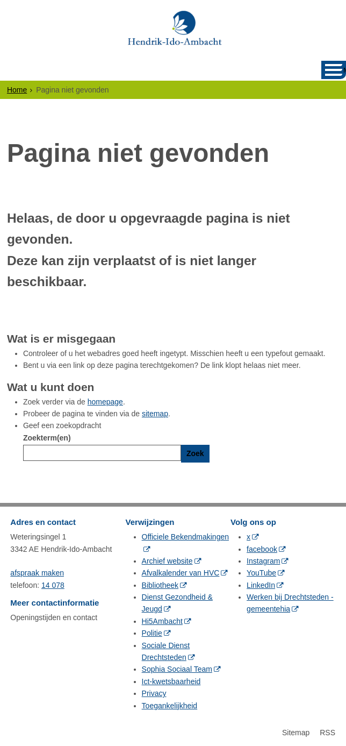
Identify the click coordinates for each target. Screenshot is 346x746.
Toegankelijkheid (170, 705)
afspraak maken (37, 573)
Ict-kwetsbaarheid (171, 681)
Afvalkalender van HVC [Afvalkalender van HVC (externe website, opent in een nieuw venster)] (181, 573)
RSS (327, 732)
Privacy (154, 693)
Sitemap (295, 732)
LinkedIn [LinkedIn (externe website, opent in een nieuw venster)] (261, 585)
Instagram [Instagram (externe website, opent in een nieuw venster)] (263, 561)
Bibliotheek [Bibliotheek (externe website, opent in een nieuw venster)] (160, 585)
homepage (105, 401)
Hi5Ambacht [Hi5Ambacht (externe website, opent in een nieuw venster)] (162, 621)
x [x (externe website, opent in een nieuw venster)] (248, 536)
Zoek (195, 453)
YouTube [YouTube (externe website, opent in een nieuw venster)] (261, 573)
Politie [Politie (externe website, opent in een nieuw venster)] (152, 633)
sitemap (155, 413)
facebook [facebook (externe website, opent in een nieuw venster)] (262, 549)
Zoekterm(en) (47, 438)
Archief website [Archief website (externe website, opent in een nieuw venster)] (167, 561)
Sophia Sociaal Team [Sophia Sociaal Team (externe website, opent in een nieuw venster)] (177, 669)
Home (17, 90)
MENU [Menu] (344, 70)
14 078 (52, 585)
